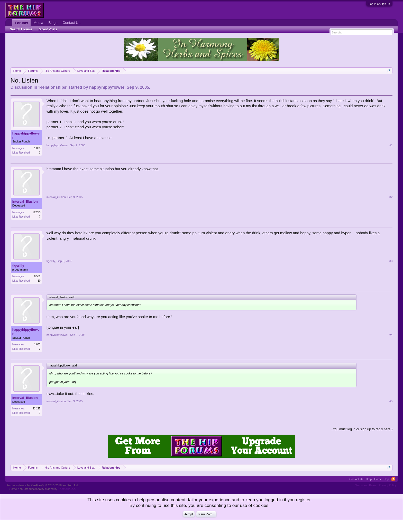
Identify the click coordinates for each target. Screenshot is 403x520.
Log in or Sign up (379, 3)
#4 (390, 334)
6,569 (37, 276)
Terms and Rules (365, 485)
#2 (390, 197)
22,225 (37, 212)
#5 (390, 401)
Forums (21, 23)
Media (38, 23)
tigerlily (18, 265)
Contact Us (71, 23)
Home (378, 479)
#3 (390, 261)
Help (369, 479)
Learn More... (206, 514)
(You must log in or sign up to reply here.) (362, 429)
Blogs (52, 23)
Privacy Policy (387, 485)
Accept (189, 514)
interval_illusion (25, 201)
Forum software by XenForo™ (43, 485)
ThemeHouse (66, 488)
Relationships (52, 87)
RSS (393, 479)
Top (386, 479)
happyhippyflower (106, 87)
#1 (390, 145)
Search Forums (21, 29)
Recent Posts (47, 29)
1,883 (37, 148)
